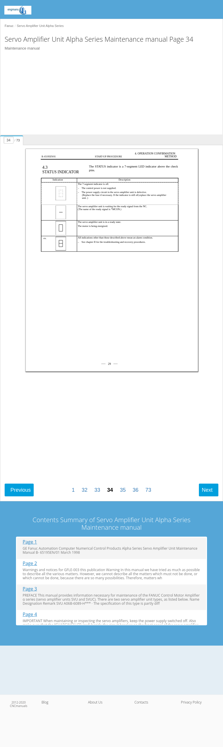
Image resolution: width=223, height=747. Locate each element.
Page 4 (30, 614)
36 (136, 490)
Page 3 (30, 589)
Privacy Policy (191, 702)
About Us (95, 702)
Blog (45, 702)
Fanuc (9, 26)
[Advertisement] (109, 93)
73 (148, 490)
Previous (20, 490)
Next (207, 490)
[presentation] (12, 139)
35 (123, 490)
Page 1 (30, 542)
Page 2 (30, 563)
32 (84, 490)
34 (110, 490)
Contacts (141, 702)
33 (97, 490)
